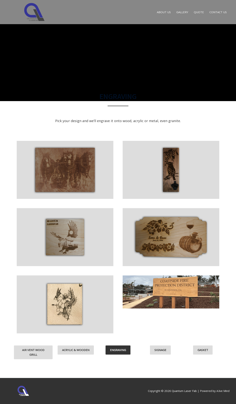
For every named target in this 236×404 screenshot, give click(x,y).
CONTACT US (218, 12)
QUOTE (199, 12)
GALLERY (182, 12)
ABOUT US (164, 12)
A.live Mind (222, 391)
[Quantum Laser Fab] (34, 12)
